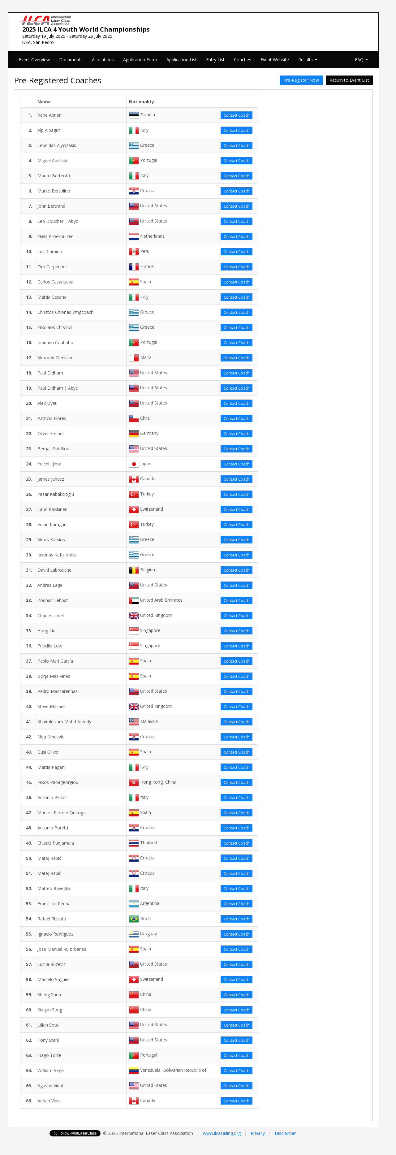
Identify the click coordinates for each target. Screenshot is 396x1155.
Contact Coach (236, 115)
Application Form (140, 60)
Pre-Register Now (301, 80)
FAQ (361, 60)
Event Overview (34, 60)
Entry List (215, 60)
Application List (181, 60)
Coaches (242, 60)
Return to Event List (349, 80)
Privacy (258, 1133)
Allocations (103, 60)
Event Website (274, 60)
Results (307, 60)
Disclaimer (285, 1133)
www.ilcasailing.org (222, 1133)
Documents (71, 60)
